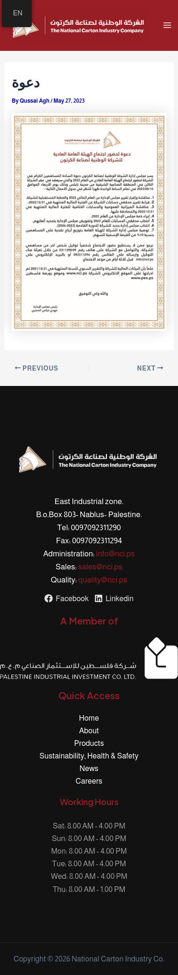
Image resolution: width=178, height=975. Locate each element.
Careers (89, 781)
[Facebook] (66, 598)
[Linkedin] (114, 598)
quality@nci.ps (103, 579)
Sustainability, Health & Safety (89, 755)
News (88, 768)
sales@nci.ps (100, 566)
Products (89, 743)
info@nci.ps (115, 553)
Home (89, 718)
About (89, 730)
